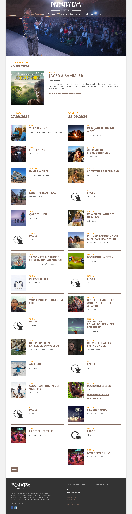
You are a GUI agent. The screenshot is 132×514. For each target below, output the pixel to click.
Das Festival (37, 14)
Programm (62, 14)
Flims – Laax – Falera (73, 504)
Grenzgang (70, 502)
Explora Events (72, 497)
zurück (14, 469)
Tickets (51, 14)
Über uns (90, 14)
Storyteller (75, 14)
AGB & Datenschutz (74, 492)
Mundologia (71, 499)
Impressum (71, 490)
